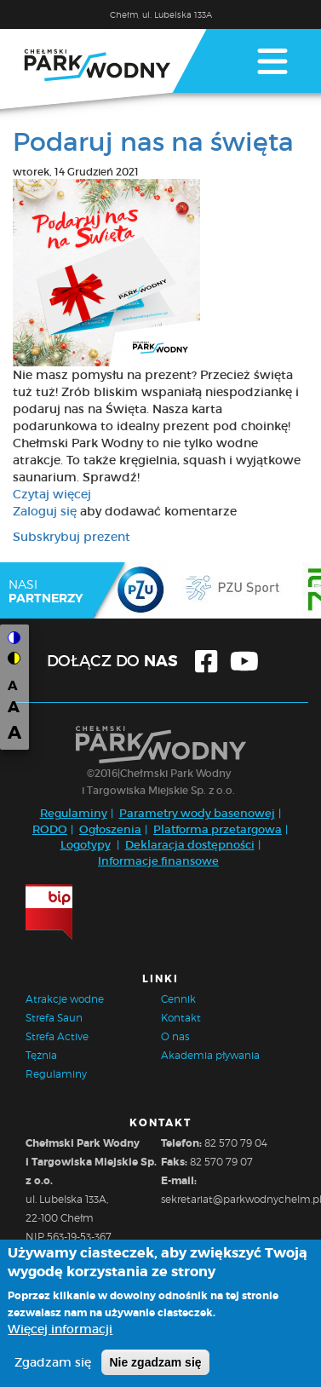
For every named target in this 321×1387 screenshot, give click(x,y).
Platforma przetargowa (217, 829)
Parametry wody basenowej (197, 813)
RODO (49, 829)
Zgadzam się (52, 1369)
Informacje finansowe (158, 861)
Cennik (178, 999)
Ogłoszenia (110, 829)
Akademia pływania (210, 1055)
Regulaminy (73, 813)
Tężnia (41, 1055)
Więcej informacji (60, 1336)
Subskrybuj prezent (71, 536)
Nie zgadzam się (155, 1369)
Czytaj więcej (52, 494)
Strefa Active (57, 1036)
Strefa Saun (54, 1017)
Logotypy (85, 844)
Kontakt (181, 1017)
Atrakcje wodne (65, 999)
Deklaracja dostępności (190, 844)
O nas (175, 1036)
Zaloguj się (45, 511)
